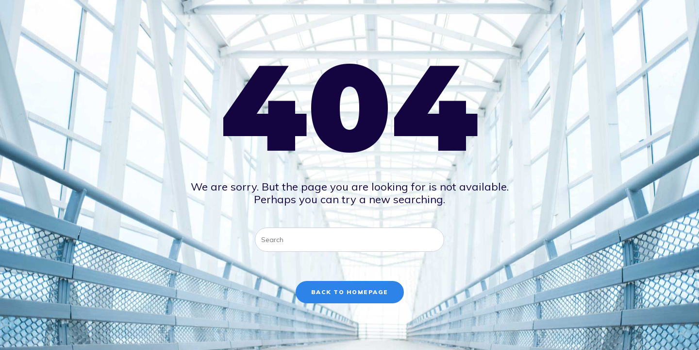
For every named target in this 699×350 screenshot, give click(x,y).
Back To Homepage (349, 292)
